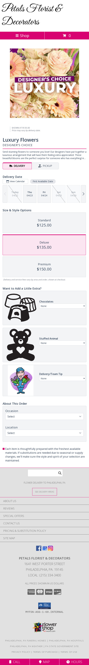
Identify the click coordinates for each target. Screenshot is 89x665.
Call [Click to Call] (14, 662)
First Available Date (43, 181)
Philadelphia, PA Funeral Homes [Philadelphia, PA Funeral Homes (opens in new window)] (25, 640)
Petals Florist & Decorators (32, 15)
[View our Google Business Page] (44, 550)
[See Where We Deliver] (44, 491)
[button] (44, 606)
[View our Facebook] (38, 550)
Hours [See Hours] (74, 662)
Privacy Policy (21, 651)
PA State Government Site (62, 646)
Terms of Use (69, 651)
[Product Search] (45, 473)
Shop (22, 35)
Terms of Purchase (45, 651)
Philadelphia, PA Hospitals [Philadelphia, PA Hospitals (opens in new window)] (66, 640)
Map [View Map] (44, 662)
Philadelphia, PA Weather (26, 646)
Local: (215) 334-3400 (44, 575)
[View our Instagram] (50, 550)
